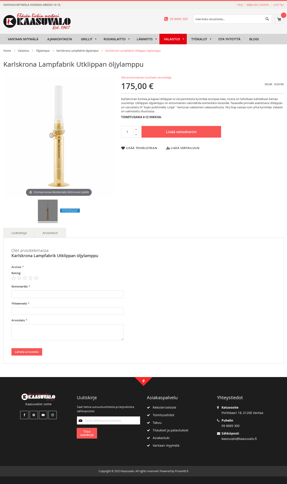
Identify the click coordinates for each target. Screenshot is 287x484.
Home (7, 50)
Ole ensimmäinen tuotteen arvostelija (146, 77)
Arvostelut (50, 233)
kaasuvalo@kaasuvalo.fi (239, 439)
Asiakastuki (158, 438)
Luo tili (278, 4)
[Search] (267, 19)
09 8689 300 (179, 19)
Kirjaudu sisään (258, 4)
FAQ (240, 4)
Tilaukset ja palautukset (167, 430)
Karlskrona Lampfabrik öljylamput (77, 50)
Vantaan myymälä (163, 445)
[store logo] (37, 21)
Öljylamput (43, 50)
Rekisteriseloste (161, 407)
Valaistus (23, 50)
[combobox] (232, 19)
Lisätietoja (19, 233)
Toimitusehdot (160, 415)
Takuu (154, 422)
